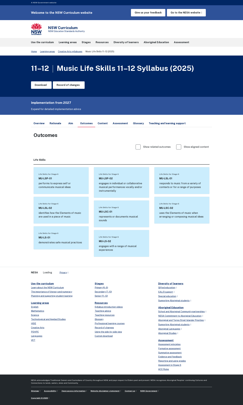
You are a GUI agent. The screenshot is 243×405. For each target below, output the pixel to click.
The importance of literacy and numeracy (51, 292)
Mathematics (37, 311)
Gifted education (166, 287)
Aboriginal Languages (169, 329)
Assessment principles (169, 344)
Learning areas (47, 51)
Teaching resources (105, 315)
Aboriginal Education (170, 307)
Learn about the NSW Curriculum (47, 287)
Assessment (166, 340)
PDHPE (35, 332)
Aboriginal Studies (167, 333)
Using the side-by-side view (108, 332)
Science (35, 315)
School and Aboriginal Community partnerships (181, 311)
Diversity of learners (170, 283)
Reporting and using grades (172, 361)
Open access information (73, 391)
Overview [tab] (39, 123)
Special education (167, 296)
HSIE (33, 323)
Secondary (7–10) (103, 292)
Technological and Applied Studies (48, 319)
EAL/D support (165, 292)
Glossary (99, 319)
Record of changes (104, 327)
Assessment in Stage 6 (169, 365)
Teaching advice (103, 311)
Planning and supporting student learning (52, 296)
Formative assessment (169, 348)
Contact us (130, 391)
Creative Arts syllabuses (70, 51)
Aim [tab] (70, 123)
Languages (36, 336)
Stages (99, 283)
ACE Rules (163, 369)
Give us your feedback (148, 12)
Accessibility (50, 391)
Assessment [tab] (120, 123)
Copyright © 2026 (39, 398)
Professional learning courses (110, 323)
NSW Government (148, 391)
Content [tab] (103, 123)
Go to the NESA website (185, 12)
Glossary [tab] (138, 123)
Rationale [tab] (55, 123)
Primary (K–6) (101, 287)
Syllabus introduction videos (109, 307)
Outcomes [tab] (86, 124)
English (34, 307)
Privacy (63, 272)
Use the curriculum (42, 283)
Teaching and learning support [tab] (167, 123)
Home (34, 51)
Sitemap (35, 391)
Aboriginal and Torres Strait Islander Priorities (181, 320)
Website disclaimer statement (105, 391)
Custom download (104, 336)
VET (33, 340)
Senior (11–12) (101, 296)
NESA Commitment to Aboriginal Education (179, 316)
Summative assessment (170, 352)
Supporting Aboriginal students (174, 300)
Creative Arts (37, 327)
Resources (101, 303)
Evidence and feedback (170, 356)
